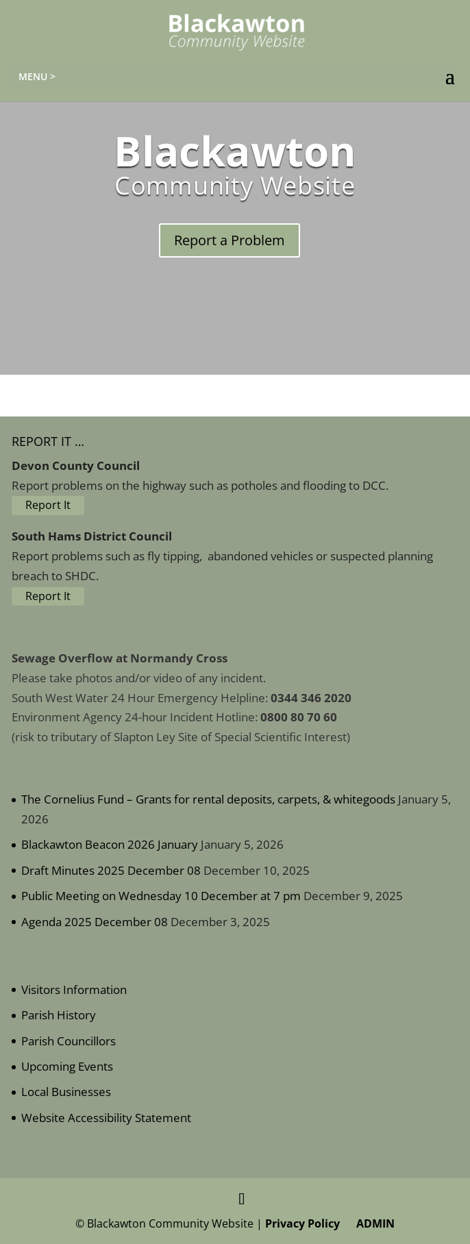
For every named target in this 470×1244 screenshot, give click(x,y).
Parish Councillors (68, 1041)
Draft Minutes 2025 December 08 (111, 870)
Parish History (58, 1015)
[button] (450, 77)
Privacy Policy (302, 1223)
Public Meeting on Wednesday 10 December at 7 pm (161, 896)
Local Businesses (66, 1091)
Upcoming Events (67, 1066)
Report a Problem (229, 240)
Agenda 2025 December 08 (94, 922)
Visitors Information (74, 989)
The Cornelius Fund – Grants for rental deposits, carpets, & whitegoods (208, 799)
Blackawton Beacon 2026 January (109, 844)
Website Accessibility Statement (106, 1117)
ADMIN (373, 1223)
